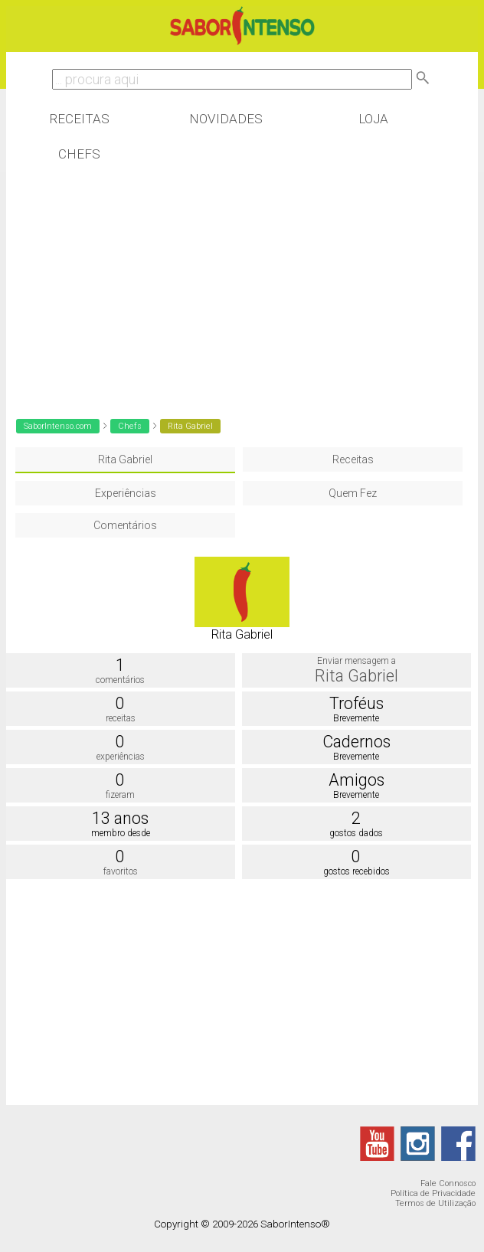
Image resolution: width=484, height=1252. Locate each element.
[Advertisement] (242, 288)
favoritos (120, 871)
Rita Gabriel (125, 459)
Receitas (79, 118)
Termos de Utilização (435, 1203)
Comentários (125, 525)
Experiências (125, 493)
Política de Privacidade (433, 1193)
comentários (120, 680)
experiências (120, 756)
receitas (121, 718)
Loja (373, 118)
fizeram (120, 794)
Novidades (226, 118)
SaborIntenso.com (58, 426)
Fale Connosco (448, 1183)
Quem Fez (353, 493)
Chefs (79, 154)
